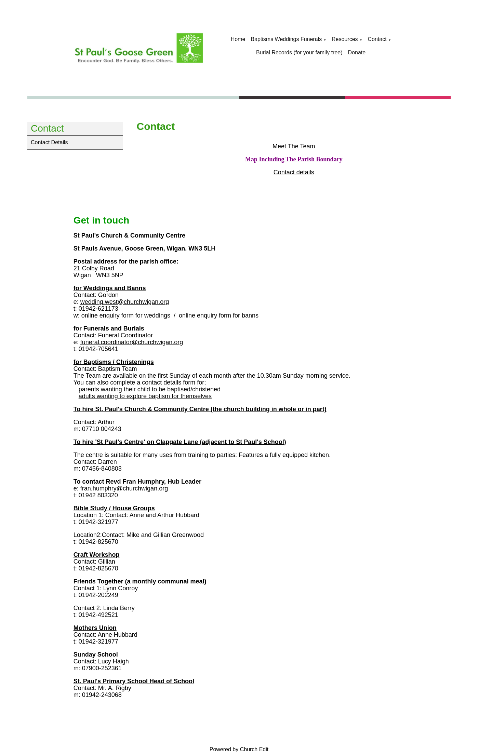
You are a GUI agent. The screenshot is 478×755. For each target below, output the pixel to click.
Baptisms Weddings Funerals (286, 39)
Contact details (293, 172)
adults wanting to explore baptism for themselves (145, 396)
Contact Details (49, 142)
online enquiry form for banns (218, 315)
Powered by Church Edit (239, 749)
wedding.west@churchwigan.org (124, 301)
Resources (345, 39)
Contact (377, 39)
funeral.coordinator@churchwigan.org (131, 342)
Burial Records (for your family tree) (299, 52)
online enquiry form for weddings (125, 315)
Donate (357, 52)
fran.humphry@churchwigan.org (124, 488)
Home (238, 39)
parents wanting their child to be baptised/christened (150, 389)
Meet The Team (294, 146)
